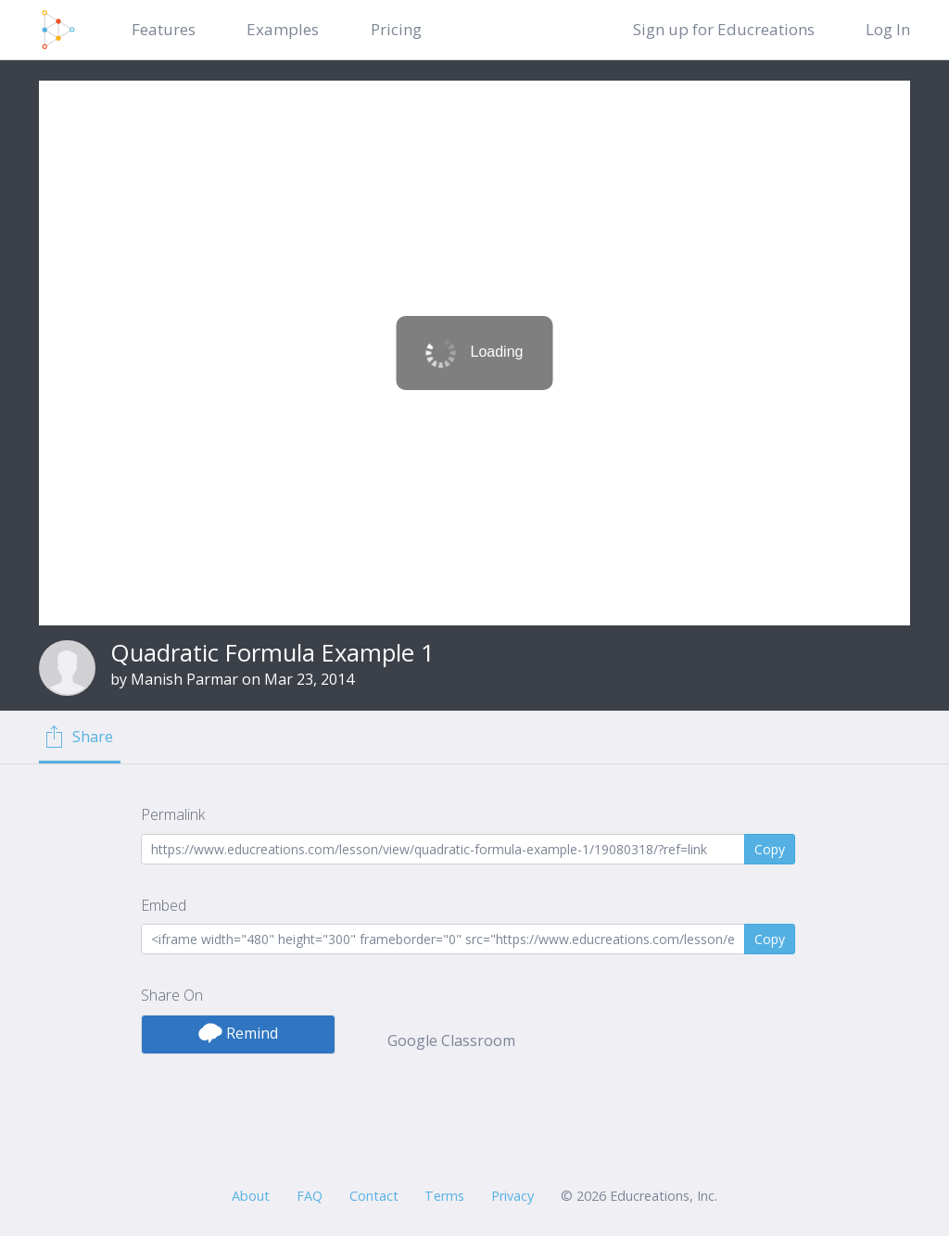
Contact (374, 1195)
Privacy (512, 1195)
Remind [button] (238, 1033)
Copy (769, 849)
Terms (444, 1195)
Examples (283, 29)
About (251, 1195)
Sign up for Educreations (724, 29)
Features (164, 29)
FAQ (310, 1195)
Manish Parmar (184, 679)
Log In (888, 29)
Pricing (396, 29)
